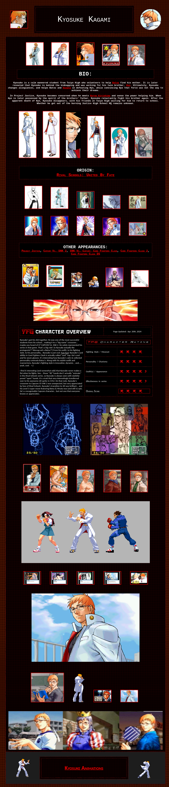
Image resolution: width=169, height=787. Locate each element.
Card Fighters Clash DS (85, 254)
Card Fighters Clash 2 (134, 250)
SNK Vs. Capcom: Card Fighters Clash (93, 250)
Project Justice (31, 250)
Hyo (128, 85)
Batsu (115, 82)
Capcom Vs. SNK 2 (55, 250)
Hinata (67, 88)
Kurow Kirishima (100, 95)
